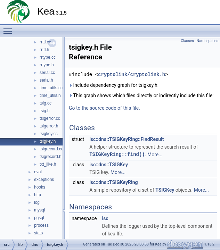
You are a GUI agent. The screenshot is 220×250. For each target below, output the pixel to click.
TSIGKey (164, 190)
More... (154, 154)
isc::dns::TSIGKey (108, 164)
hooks (39, 187)
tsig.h (45, 110)
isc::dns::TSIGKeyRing (113, 182)
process (41, 225)
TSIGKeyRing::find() (117, 154)
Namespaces (207, 41)
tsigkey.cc (49, 133)
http (37, 194)
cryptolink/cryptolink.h (131, 74)
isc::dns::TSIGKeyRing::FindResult (126, 139)
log (37, 202)
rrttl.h (44, 49)
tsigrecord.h (51, 156)
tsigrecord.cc (51, 149)
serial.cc (47, 72)
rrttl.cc (45, 42)
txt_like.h (48, 164)
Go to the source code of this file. (104, 108)
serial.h (46, 80)
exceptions (44, 179)
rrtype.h (47, 64)
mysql (39, 210)
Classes (187, 41)
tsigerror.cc (50, 118)
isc (105, 218)
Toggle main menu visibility (9, 28)
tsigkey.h (48, 141)
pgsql (39, 217)
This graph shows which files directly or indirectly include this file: (141, 95)
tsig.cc (45, 103)
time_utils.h (50, 95)
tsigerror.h (49, 126)
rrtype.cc (48, 57)
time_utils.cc (51, 87)
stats (38, 233)
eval (38, 171)
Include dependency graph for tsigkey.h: (113, 85)
